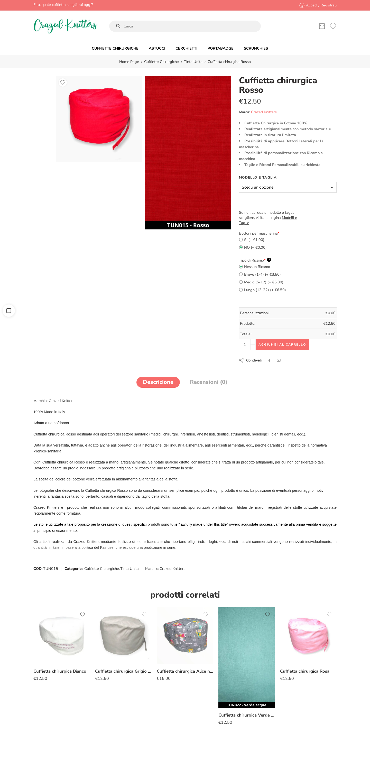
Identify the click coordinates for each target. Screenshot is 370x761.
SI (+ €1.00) (251, 239)
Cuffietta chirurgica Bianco (59, 671)
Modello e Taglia (258, 177)
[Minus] (253, 347)
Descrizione (158, 382)
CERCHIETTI (186, 48)
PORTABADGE (221, 48)
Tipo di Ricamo (255, 260)
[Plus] (253, 342)
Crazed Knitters (264, 112)
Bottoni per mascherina (259, 233)
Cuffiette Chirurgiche (161, 61)
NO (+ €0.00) (253, 247)
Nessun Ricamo (254, 266)
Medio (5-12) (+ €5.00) (261, 282)
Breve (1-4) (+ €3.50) (260, 274)
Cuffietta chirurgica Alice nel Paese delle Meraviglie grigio (185, 671)
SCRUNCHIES (256, 48)
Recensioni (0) (208, 382)
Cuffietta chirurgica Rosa (304, 671)
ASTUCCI (157, 48)
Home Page (129, 61)
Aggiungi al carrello (282, 344)
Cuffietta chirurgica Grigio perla (123, 671)
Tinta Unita (193, 61)
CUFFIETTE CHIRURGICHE (115, 48)
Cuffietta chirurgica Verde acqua (246, 715)
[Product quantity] (245, 344)
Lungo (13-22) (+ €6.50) (262, 289)
